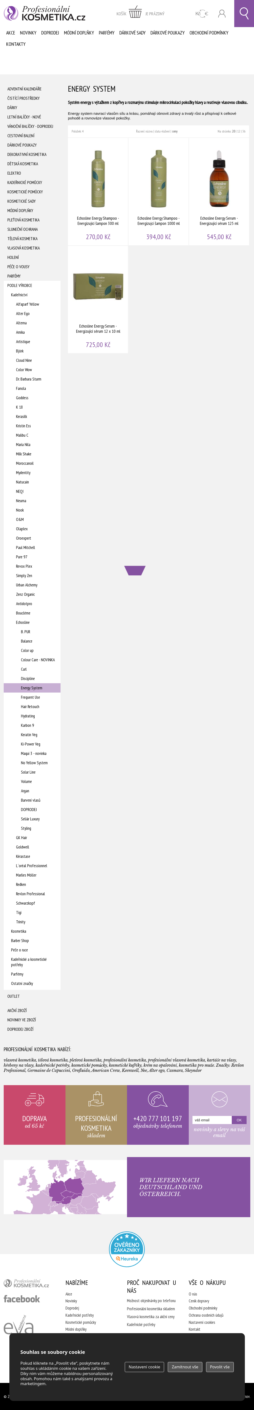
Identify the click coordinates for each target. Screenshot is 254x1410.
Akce (10, 33)
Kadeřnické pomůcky (24, 182)
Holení (13, 257)
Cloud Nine (24, 360)
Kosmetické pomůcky (25, 192)
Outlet (13, 996)
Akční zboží (17, 1010)
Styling (26, 828)
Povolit (220, 1367)
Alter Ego (23, 313)
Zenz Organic (25, 594)
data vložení (162, 131)
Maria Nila (23, 444)
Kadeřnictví (19, 295)
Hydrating (28, 716)
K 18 (19, 407)
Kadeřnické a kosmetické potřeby (29, 962)
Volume (26, 781)
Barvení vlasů (30, 800)
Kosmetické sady (21, 201)
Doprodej (50, 33)
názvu (149, 131)
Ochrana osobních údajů (206, 1315)
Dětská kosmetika (22, 163)
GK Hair (21, 837)
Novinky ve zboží (21, 1020)
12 (238, 131)
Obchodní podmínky (209, 33)
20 (233, 131)
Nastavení (144, 1367)
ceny (174, 131)
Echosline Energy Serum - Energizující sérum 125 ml (219, 191)
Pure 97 (21, 557)
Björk (19, 351)
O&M (20, 519)
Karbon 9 (27, 725)
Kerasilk (21, 416)
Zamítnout (185, 1367)
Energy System (31, 688)
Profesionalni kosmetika (127, 1249)
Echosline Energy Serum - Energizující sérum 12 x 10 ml (98, 299)
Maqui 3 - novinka (33, 753)
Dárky (12, 107)
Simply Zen (24, 575)
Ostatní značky (22, 983)
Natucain (22, 482)
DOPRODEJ (29, 809)
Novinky (28, 33)
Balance (26, 641)
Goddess (22, 397)
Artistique (23, 341)
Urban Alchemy (26, 585)
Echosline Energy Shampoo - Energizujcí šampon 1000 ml (158, 191)
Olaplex (22, 528)
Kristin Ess (23, 426)
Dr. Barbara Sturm (28, 379)
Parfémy (106, 33)
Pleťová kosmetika (23, 220)
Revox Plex (24, 566)
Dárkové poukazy (167, 33)
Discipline (28, 678)
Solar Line (28, 772)
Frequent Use (30, 697)
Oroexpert (23, 538)
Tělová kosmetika (22, 238)
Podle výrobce (19, 285)
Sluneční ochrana (22, 229)
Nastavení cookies (202, 1322)
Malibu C (22, 435)
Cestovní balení (20, 135)
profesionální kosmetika (28, 1284)
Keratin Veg (29, 734)
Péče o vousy (18, 266)
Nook (20, 510)
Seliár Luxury (30, 819)
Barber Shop (20, 940)
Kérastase (23, 856)
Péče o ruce (19, 950)
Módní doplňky (79, 33)
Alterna (21, 323)
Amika (20, 332)
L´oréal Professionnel (31, 865)
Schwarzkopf (25, 903)
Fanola (21, 388)
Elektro (14, 173)
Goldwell (22, 847)
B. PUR (25, 631)
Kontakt (194, 1329)
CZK (202, 14)
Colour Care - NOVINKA (38, 660)
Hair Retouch (30, 706)
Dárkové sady (132, 33)
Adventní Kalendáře (24, 89)
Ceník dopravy (199, 1301)
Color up (27, 650)
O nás (193, 1294)
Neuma (21, 500)
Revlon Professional (30, 893)
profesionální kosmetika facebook (22, 1298)
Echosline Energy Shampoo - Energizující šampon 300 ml (98, 191)
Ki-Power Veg (30, 744)
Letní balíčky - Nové (24, 117)
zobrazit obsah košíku (140, 13)
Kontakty (15, 44)
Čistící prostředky (23, 98)
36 (243, 131)
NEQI (19, 491)
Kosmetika (18, 931)
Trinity (20, 922)
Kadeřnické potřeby (79, 1315)
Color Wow (24, 369)
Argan (25, 791)
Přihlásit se (222, 14)
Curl (24, 669)
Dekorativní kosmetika (26, 154)
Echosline (23, 622)
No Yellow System (34, 762)
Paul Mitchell (25, 547)
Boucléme (23, 613)
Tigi (18, 912)
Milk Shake (23, 454)
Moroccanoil (25, 463)
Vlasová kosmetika (23, 248)
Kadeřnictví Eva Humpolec (18, 1330)
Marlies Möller (26, 875)
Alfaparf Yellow (27, 304)
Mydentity (23, 472)
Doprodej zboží (20, 1029)
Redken (21, 884)
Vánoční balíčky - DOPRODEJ (30, 126)
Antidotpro (24, 603)
